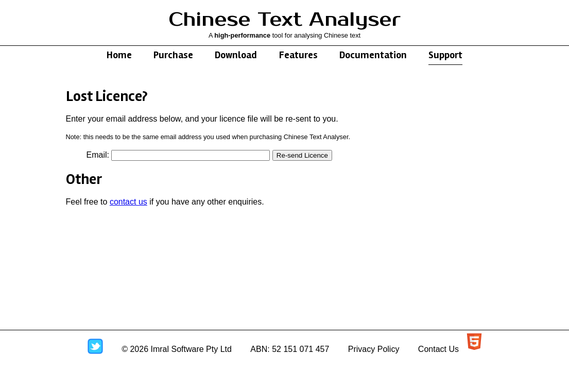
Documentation (373, 55)
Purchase (173, 55)
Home (119, 55)
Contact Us (438, 349)
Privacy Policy (374, 349)
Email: (98, 154)
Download (236, 55)
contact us (128, 201)
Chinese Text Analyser (284, 19)
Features (298, 55)
